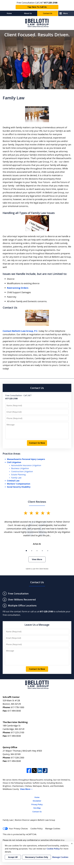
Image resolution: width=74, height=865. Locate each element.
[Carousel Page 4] (42, 550)
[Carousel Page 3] (37, 550)
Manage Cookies (52, 828)
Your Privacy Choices (15, 828)
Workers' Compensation (18, 483)
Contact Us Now (37, 443)
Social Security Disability (18, 487)
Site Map (37, 808)
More (65, 13)
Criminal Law (13, 480)
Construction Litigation (22, 471)
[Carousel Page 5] (47, 550)
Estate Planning (18, 474)
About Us (28, 13)
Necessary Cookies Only (36, 857)
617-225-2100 (17, 732)
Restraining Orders (17, 287)
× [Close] (72, 843)
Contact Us (47, 13)
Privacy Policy (37, 804)
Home (9, 13)
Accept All (13, 857)
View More (37, 559)
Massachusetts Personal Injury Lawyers (26, 459)
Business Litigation (20, 468)
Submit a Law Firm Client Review (37, 569)
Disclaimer (37, 801)
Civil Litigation (14, 462)
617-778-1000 (17, 707)
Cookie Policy (36, 828)
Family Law (16, 477)
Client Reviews (37, 501)
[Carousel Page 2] (31, 550)
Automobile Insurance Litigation (26, 465)
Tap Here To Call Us (37, 7)
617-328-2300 (17, 757)
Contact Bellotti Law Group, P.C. (21, 331)
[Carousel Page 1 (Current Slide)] (26, 550)
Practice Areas (11, 453)
